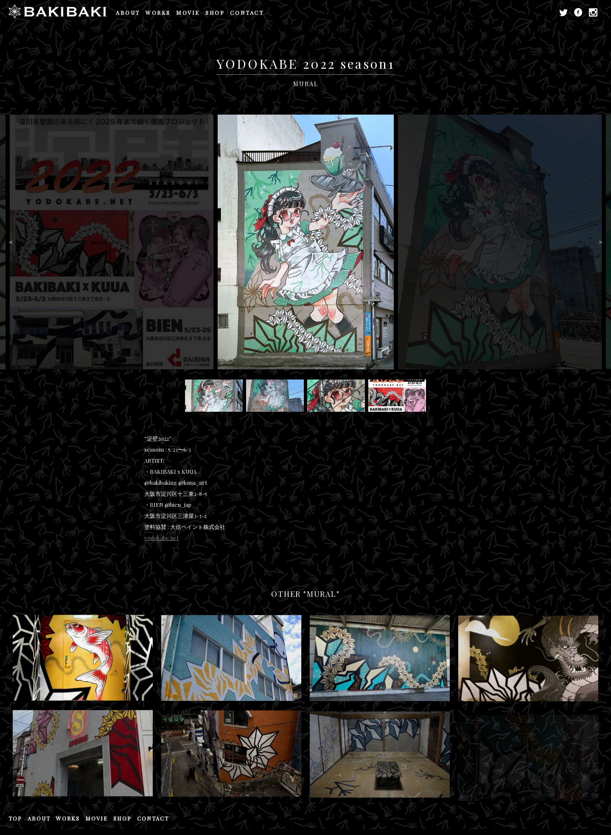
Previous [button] (10, 242)
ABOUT (128, 12)
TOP (15, 818)
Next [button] (600, 242)
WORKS (158, 12)
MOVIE (188, 12)
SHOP (214, 12)
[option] (306, 242)
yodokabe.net (161, 537)
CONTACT (246, 12)
